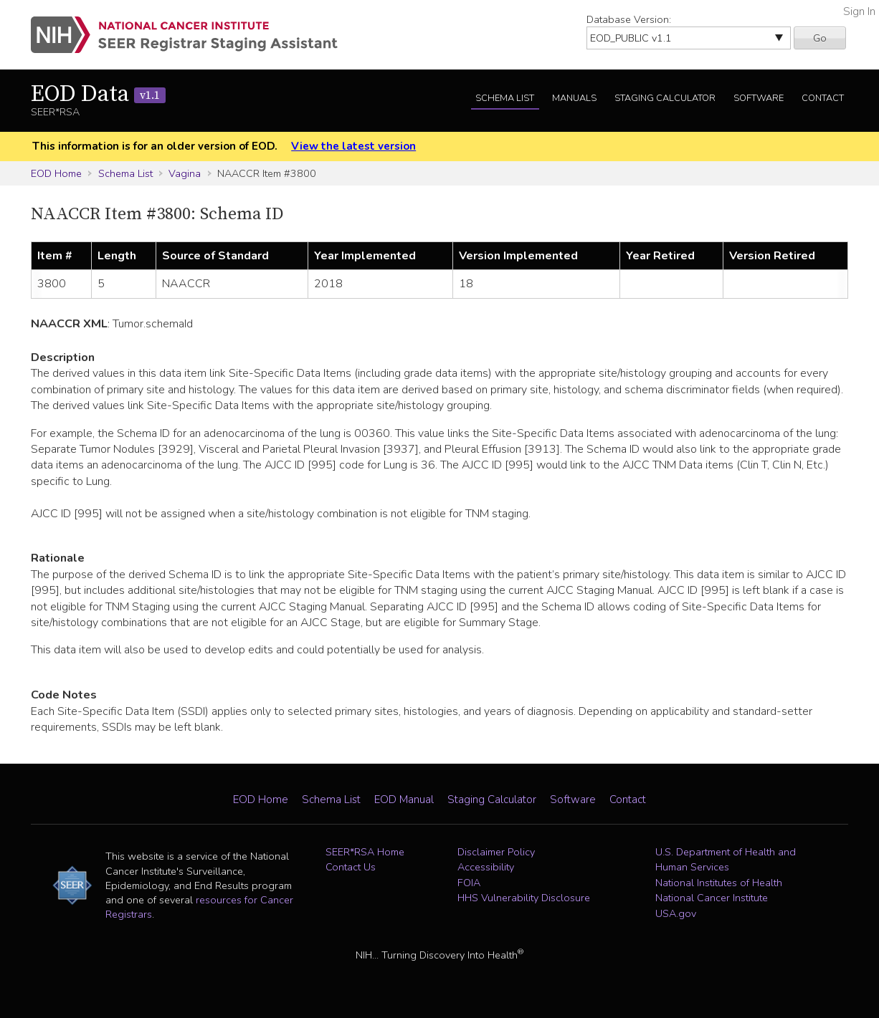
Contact (823, 98)
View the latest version (353, 146)
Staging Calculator (665, 98)
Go (820, 38)
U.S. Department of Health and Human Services (725, 860)
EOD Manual (404, 799)
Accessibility (485, 867)
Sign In (859, 11)
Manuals (574, 98)
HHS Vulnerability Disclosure (523, 897)
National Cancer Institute (711, 897)
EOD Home (56, 173)
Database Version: (628, 19)
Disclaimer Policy (496, 852)
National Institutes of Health (718, 882)
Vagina (184, 173)
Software (758, 98)
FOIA (468, 882)
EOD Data (98, 94)
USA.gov (675, 913)
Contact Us (351, 867)
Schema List (504, 98)
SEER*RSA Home (365, 852)
